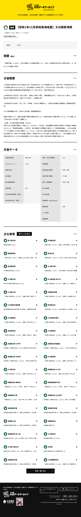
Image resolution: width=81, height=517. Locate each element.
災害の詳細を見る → (11, 36)
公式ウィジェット (70, 489)
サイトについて (55, 496)
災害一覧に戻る (40, 471)
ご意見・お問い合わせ (70, 496)
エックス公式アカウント (49, 490)
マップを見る (24, 234)
